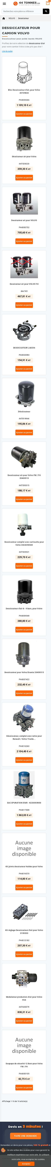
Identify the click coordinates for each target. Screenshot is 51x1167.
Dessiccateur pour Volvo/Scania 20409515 (24, 672)
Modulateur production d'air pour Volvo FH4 (24, 998)
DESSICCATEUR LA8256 (24, 348)
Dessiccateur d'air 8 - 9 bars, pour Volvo (24, 609)
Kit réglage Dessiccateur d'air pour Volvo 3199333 (24, 931)
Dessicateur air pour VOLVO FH (24, 284)
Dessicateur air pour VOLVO (24, 220)
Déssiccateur (24, 411)
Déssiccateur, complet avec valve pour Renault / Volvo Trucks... (24, 737)
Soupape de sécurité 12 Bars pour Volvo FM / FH (24, 1065)
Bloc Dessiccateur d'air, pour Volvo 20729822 (24, 91)
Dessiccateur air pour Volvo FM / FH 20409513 (24, 476)
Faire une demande (25, 1136)
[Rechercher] (25, 11)
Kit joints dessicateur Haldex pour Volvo (24, 866)
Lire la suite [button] (7, 51)
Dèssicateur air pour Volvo (24, 156)
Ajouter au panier (24, 114)
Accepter (26, 1164)
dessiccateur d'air (37, 43)
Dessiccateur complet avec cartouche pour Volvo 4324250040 (24, 543)
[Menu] (4, 3)
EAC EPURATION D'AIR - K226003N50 (24, 803)
